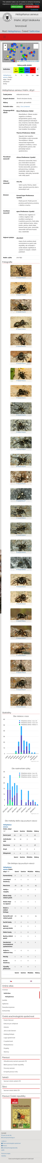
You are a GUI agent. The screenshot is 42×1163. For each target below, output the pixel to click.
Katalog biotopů (9, 1034)
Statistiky (3, 1156)
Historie (6, 1027)
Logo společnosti (9, 1038)
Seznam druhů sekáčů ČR (12, 1081)
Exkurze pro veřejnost (11, 1023)
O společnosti (8, 1041)
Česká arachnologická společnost (11, 1143)
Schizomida (6, 1011)
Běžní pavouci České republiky (14, 1064)
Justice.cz (3, 1141)
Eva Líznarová (25, 106)
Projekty (6, 1048)
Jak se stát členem (10, 1030)
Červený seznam (9, 1068)
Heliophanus (9, 996)
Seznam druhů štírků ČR (12, 1090)
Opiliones (5, 1004)
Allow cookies (17, 6)
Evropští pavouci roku (11, 1072)
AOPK (2, 1150)
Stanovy (6, 1052)
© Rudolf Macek (21, 277)
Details (37, 4)
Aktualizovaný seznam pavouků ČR (15, 1061)
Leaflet (20, 61)
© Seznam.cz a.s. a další (31, 61)
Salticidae (34, 31)
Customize (34, 9)
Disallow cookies (32, 6)
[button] (31, 52)
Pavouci (4, 1145)
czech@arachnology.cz (8, 1137)
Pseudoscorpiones (8, 1007)
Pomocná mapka (5, 1153)
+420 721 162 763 (6, 1135)
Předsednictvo (8, 1045)
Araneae (5, 990)
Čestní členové (8, 1020)
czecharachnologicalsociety (9, 1147)
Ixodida (4, 1000)
